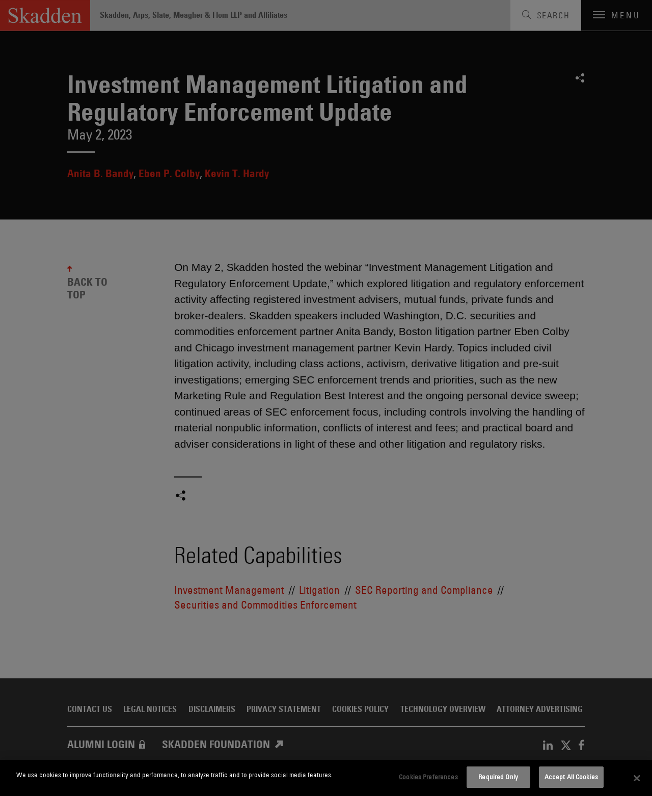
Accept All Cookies (571, 777)
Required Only (498, 777)
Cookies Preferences (428, 777)
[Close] (637, 778)
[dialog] (326, 778)
